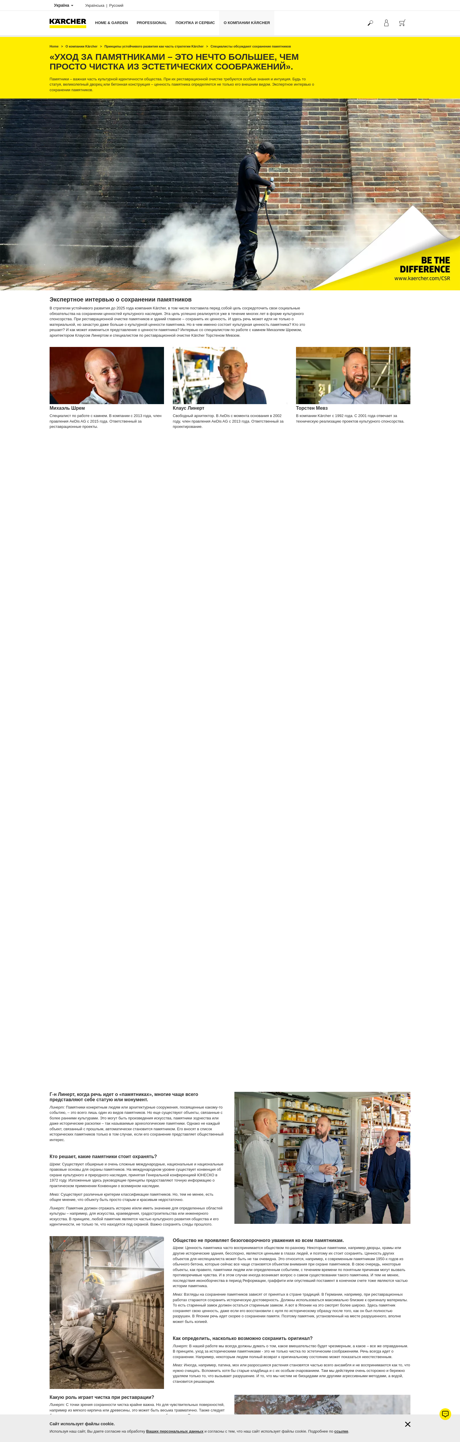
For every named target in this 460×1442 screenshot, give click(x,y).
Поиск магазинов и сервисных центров (81, 1401)
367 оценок (336, 1301)
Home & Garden (111, 23)
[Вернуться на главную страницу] (70, 23)
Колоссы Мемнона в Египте (274, 894)
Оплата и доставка (65, 1279)
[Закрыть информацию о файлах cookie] (407, 1424)
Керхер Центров (277, 1321)
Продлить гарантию (66, 1294)
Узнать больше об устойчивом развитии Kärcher (111, 1239)
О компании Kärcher (247, 23)
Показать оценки (340, 1308)
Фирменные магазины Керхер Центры (80, 1394)
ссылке (341, 1431)
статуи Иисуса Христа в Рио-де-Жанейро (285, 975)
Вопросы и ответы (64, 1408)
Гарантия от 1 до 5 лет (68, 1287)
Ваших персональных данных (174, 1431)
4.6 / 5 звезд (336, 1294)
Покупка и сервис (195, 23)
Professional (152, 23)
